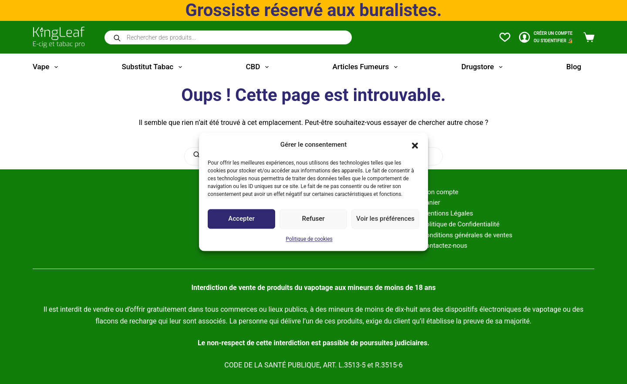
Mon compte (439, 192)
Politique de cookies (309, 239)
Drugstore (483, 67)
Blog (573, 66)
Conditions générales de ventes (466, 235)
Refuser (313, 219)
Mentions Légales (447, 213)
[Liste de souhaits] (504, 37)
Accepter (241, 219)
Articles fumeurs (367, 67)
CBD (259, 67)
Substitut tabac (153, 67)
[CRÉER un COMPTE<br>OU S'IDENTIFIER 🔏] (546, 37)
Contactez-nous (444, 245)
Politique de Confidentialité (460, 224)
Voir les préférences (385, 219)
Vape (47, 67)
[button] (415, 145)
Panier (430, 202)
